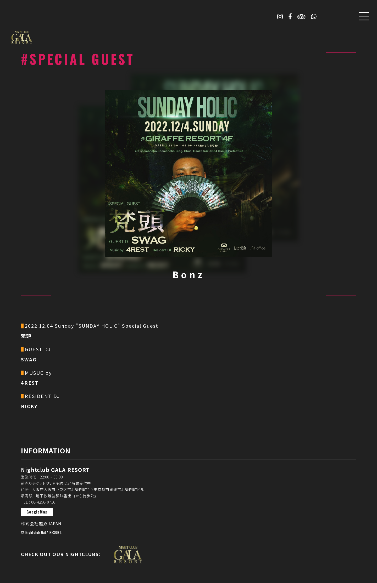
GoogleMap (37, 512)
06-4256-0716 (43, 502)
